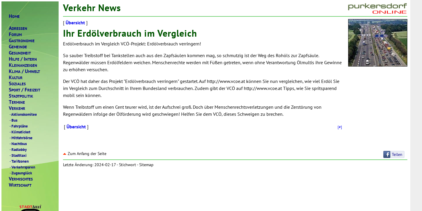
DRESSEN (18, 28)
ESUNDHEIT (20, 53)
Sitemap (146, 164)
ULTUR (16, 77)
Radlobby (18, 149)
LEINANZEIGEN (23, 65)
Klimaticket (19, 132)
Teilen (397, 154)
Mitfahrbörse (21, 137)
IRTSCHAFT (20, 185)
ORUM (15, 34)
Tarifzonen (19, 161)
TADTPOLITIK (21, 96)
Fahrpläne (18, 126)
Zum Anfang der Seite (84, 153)
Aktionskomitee (23, 114)
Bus (13, 120)
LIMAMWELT (24, 71)
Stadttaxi (18, 155)
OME (14, 16)
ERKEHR (17, 108)
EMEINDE (18, 47)
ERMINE (17, 102)
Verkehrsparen (22, 167)
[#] (340, 127)
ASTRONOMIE (22, 41)
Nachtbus (18, 143)
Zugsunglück (20, 173)
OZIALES (17, 84)
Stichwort (127, 164)
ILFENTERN (23, 59)
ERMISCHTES (21, 179)
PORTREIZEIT (24, 90)
